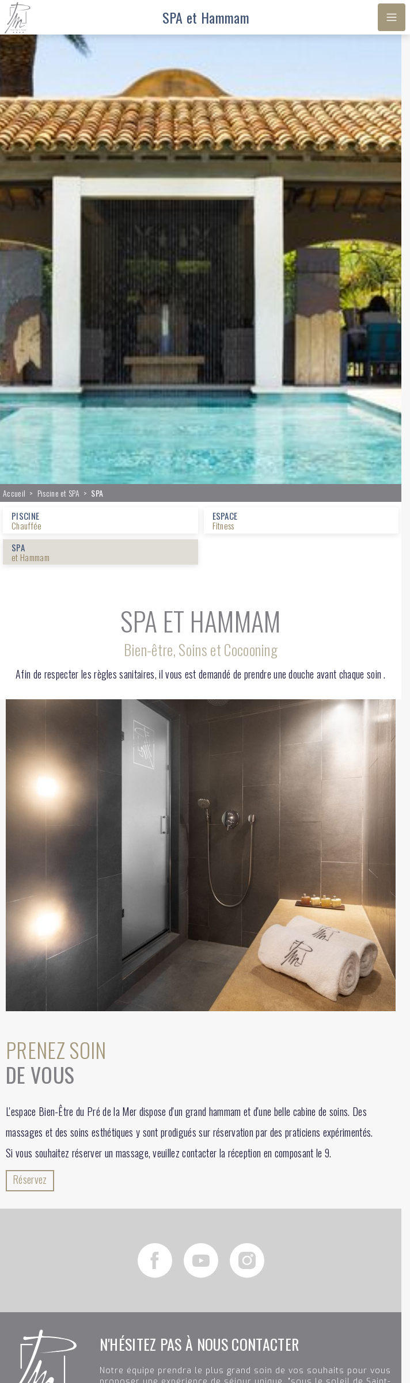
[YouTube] (201, 1260)
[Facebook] (155, 1260)
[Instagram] (247, 1260)
